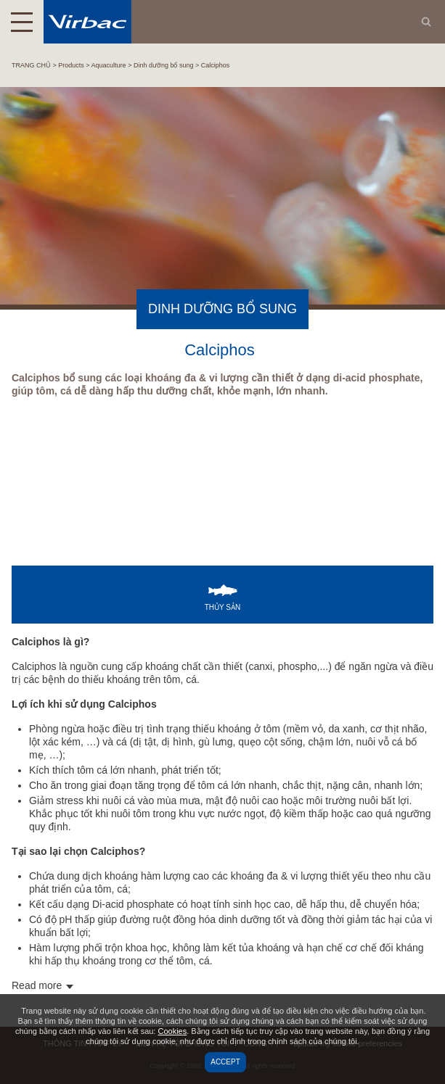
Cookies (172, 1031)
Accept (225, 1062)
